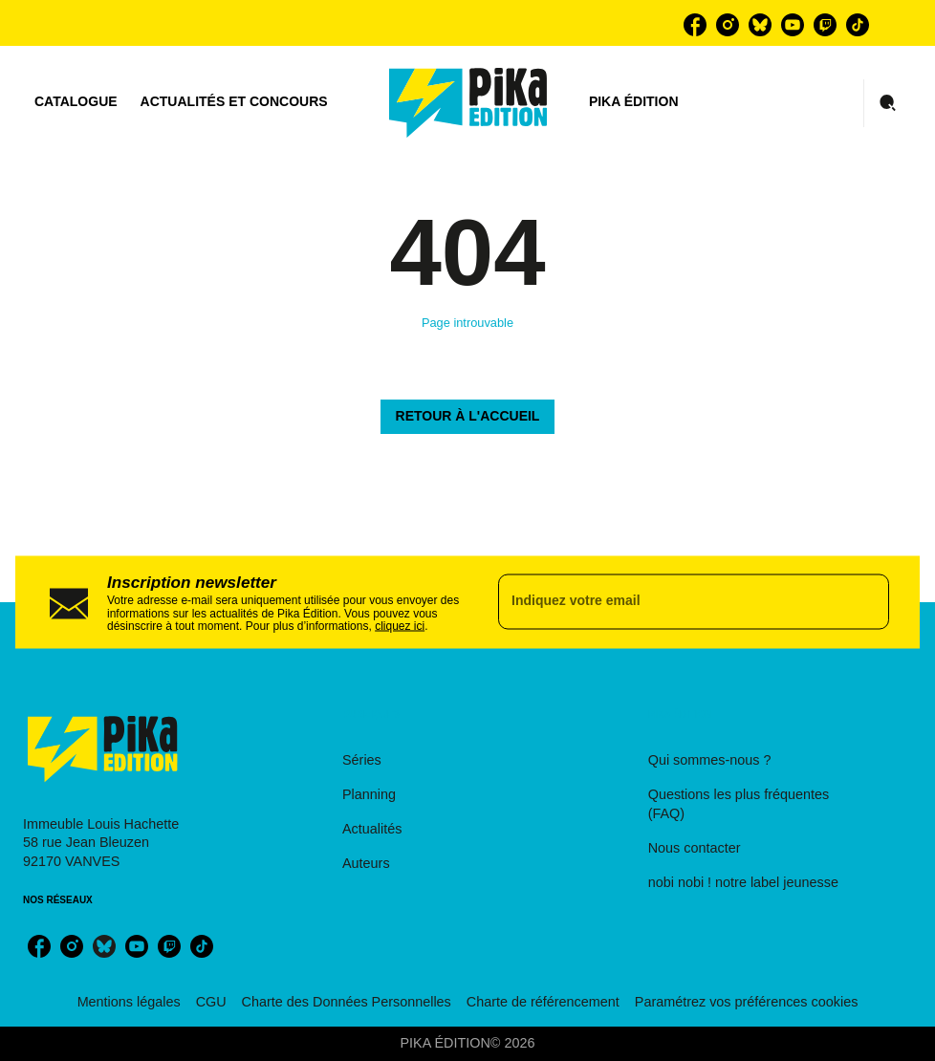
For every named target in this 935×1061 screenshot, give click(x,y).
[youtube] (792, 25)
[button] (468, 417)
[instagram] (727, 25)
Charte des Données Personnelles (346, 1001)
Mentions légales (129, 1001)
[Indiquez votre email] (669, 602)
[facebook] (695, 25)
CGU (211, 1001)
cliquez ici (399, 626)
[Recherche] (888, 103)
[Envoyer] (866, 602)
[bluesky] (760, 25)
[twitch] (825, 25)
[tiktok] (857, 25)
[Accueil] (468, 102)
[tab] (76, 102)
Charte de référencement (543, 1001)
